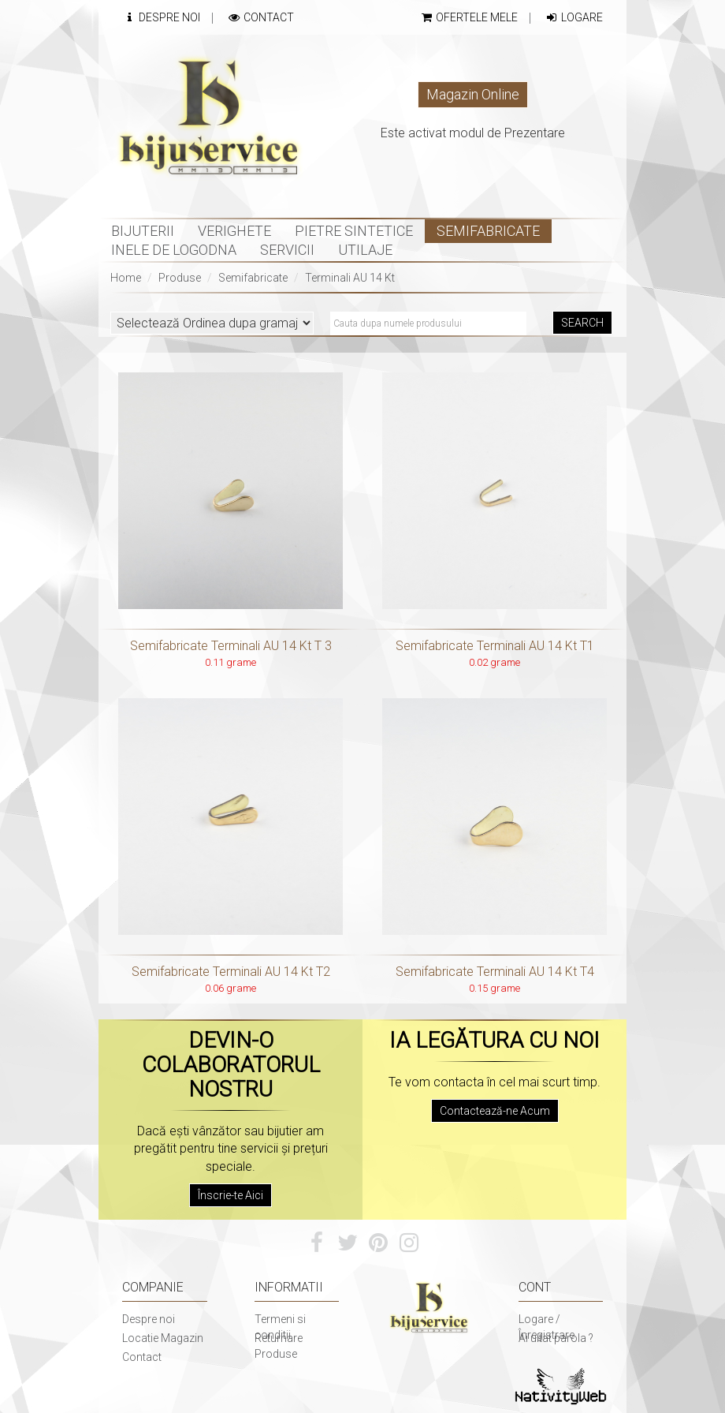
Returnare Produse (279, 1346)
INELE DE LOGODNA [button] (173, 249)
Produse (179, 277)
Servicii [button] (287, 249)
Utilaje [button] (365, 249)
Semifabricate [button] (488, 230)
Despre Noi (161, 17)
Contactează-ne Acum (495, 1111)
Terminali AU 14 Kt (350, 277)
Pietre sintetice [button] (354, 230)
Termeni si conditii (280, 1327)
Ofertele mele (468, 17)
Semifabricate (253, 277)
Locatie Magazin (162, 1338)
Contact (260, 17)
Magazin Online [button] (472, 94)
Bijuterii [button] (142, 230)
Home (125, 277)
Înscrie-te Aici (230, 1195)
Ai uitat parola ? (556, 1338)
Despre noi (148, 1319)
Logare (574, 17)
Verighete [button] (234, 230)
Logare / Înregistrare (546, 1327)
